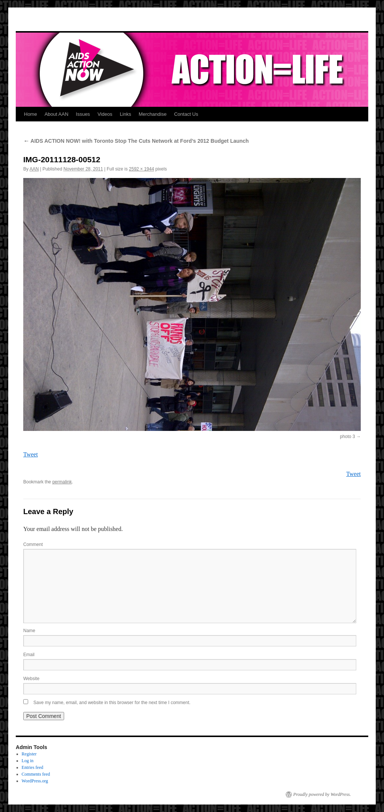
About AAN (57, 114)
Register (29, 754)
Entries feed (33, 767)
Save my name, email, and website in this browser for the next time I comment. (111, 702)
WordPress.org (35, 781)
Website (31, 678)
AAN (34, 169)
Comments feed (36, 774)
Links (125, 114)
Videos (105, 114)
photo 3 (347, 436)
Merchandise (152, 114)
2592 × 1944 (141, 169)
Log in (28, 760)
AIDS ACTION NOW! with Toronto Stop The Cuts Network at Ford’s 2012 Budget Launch (136, 141)
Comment (33, 544)
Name (29, 630)
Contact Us (186, 114)
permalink (62, 482)
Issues (83, 114)
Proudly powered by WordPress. (322, 794)
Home (30, 114)
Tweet (30, 454)
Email (28, 654)
